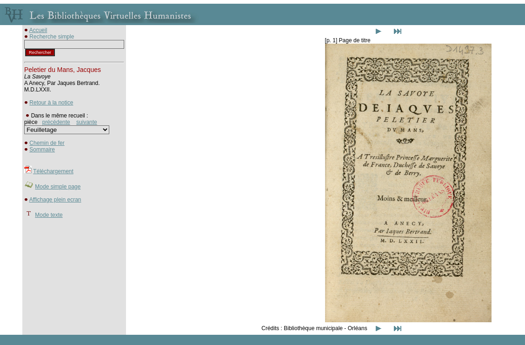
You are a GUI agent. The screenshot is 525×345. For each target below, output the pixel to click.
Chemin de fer (46, 143)
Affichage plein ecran (55, 199)
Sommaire (42, 149)
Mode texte (48, 215)
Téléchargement (53, 171)
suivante (86, 122)
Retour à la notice (51, 102)
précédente (56, 122)
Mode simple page (57, 186)
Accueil (38, 30)
